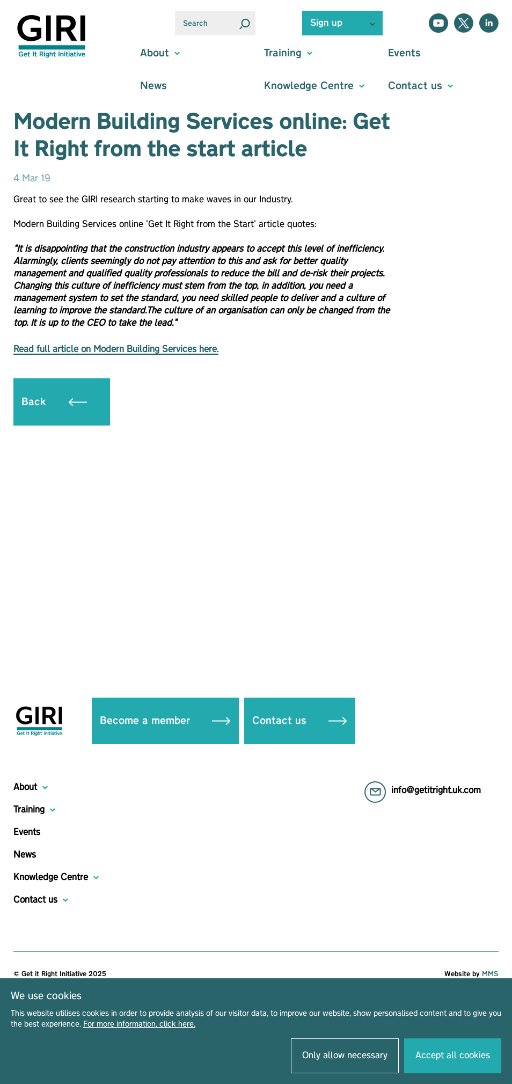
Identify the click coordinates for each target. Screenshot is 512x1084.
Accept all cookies (452, 1055)
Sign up (326, 23)
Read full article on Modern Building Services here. (115, 349)
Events (404, 53)
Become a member (165, 721)
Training (29, 809)
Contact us (299, 721)
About (25, 787)
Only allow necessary (344, 1055)
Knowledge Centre (50, 877)
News (153, 86)
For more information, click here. (139, 1024)
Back (54, 402)
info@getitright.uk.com (436, 790)
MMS (490, 974)
